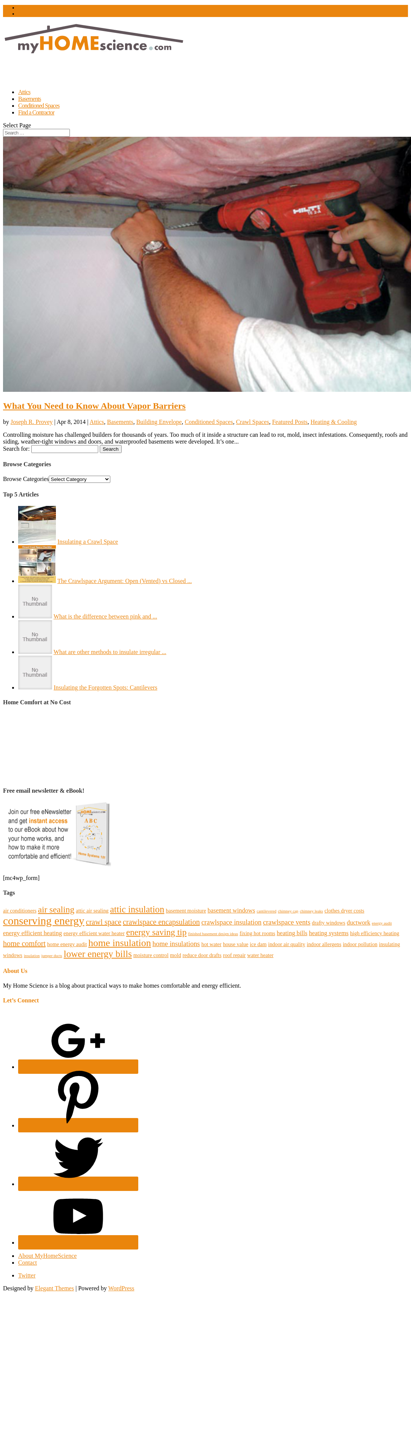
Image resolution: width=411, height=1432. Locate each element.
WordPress (121, 1288)
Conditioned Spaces (209, 422)
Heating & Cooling (334, 422)
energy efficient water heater (94, 933)
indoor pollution (360, 944)
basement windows (231, 910)
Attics (97, 422)
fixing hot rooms (257, 933)
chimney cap (288, 911)
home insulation (119, 942)
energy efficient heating (32, 933)
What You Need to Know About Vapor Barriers (94, 406)
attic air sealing (92, 911)
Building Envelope (159, 422)
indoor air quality (286, 944)
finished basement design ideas (213, 934)
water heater (260, 955)
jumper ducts (51, 956)
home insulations (176, 944)
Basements (120, 422)
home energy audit (67, 944)
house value (235, 944)
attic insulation (137, 909)
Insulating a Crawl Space (87, 541)
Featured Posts (289, 422)
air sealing (56, 909)
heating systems (329, 933)
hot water (211, 944)
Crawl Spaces (252, 422)
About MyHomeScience (42, 8)
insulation (32, 956)
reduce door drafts (201, 955)
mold (175, 955)
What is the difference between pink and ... (105, 616)
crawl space (103, 922)
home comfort (24, 943)
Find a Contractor (36, 112)
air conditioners (19, 911)
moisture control (150, 955)
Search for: (16, 448)
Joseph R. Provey (32, 422)
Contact (25, 14)
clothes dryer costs (344, 911)
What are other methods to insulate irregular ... (110, 652)
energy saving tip (156, 932)
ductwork (358, 922)
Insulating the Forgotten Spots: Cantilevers (105, 687)
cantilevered (266, 911)
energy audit (382, 923)
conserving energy (43, 921)
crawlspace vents (286, 922)
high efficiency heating (374, 933)
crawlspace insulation (231, 922)
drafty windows (328, 923)
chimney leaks (311, 911)
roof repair (234, 955)
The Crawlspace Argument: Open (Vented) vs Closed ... (124, 581)
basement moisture (186, 911)
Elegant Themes (54, 1288)
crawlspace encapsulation (161, 922)
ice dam (258, 944)
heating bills (292, 933)
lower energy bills (98, 954)
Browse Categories (26, 479)
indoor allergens (324, 944)
